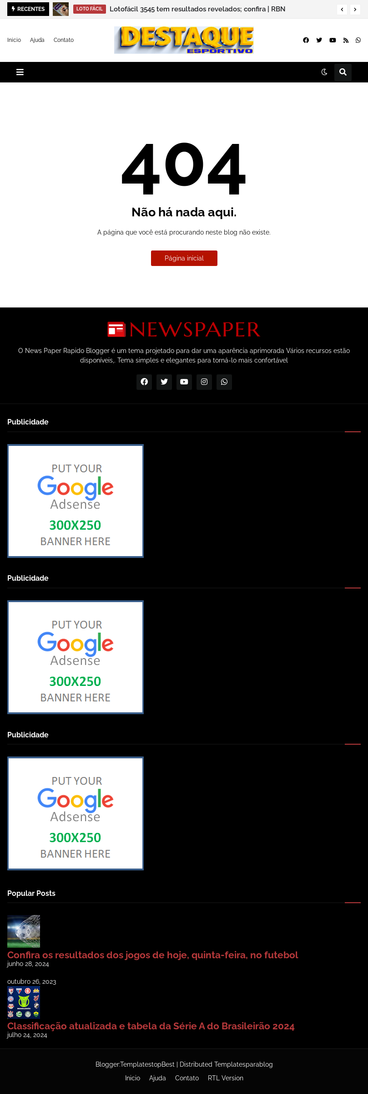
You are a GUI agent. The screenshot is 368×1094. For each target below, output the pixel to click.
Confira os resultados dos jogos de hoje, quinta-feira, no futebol (152, 955)
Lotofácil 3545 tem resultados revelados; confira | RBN (198, 9)
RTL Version (225, 1078)
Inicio (14, 40)
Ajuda (37, 40)
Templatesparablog (243, 1064)
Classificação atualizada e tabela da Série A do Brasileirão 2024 (151, 1026)
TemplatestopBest (147, 1064)
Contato (64, 40)
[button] (342, 9)
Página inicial (184, 258)
